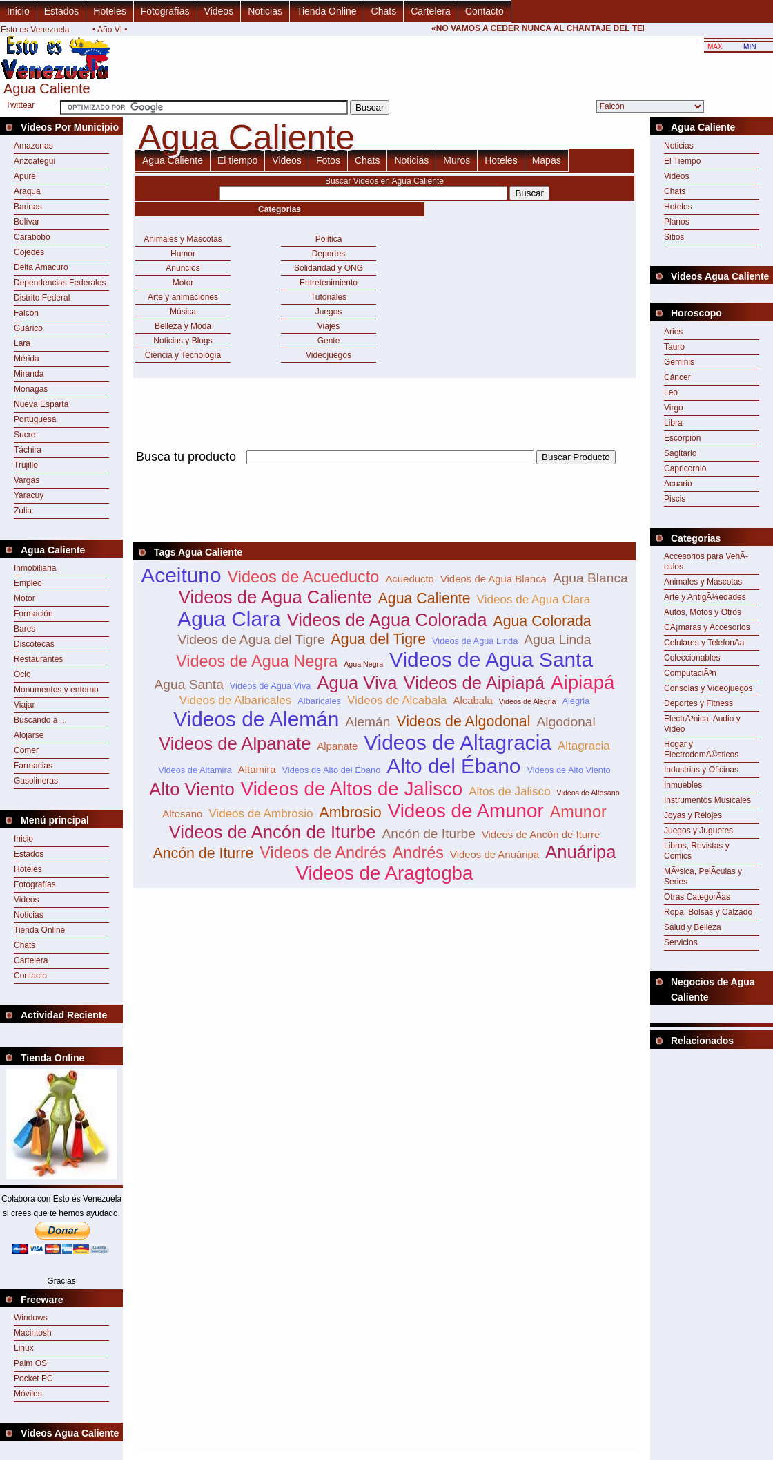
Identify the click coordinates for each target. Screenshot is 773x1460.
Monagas (31, 389)
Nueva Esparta (41, 404)
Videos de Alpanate (235, 743)
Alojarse (28, 735)
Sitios (674, 237)
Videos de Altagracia (457, 742)
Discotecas (34, 644)
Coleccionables (692, 658)
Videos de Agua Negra (256, 661)
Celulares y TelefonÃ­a (704, 642)
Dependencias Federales (60, 282)
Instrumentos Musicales (707, 800)
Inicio (18, 11)
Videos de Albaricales (235, 700)
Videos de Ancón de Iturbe (272, 832)
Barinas (28, 206)
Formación (33, 613)
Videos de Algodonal (463, 721)
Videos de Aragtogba (384, 873)
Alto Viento (191, 789)
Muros (456, 160)
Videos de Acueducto (303, 577)
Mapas (546, 160)
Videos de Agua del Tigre (251, 639)
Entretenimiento (329, 282)
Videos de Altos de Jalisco (352, 788)
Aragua (27, 191)
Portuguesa (35, 419)
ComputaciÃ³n (690, 673)
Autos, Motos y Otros (702, 612)
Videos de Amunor (466, 811)
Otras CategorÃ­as (697, 897)
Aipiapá (582, 682)
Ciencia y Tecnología (183, 355)
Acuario (678, 484)
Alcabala (473, 700)
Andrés (418, 853)
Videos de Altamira (194, 770)
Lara (22, 343)
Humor (182, 253)
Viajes (328, 326)
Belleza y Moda (183, 326)
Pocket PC (33, 1378)
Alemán (367, 721)
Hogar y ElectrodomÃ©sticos (701, 749)
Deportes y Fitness (698, 703)
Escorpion (682, 438)
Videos (219, 11)
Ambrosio (351, 812)
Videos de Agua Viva (270, 686)
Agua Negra (363, 664)
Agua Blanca (590, 578)
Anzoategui (34, 161)
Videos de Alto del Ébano (331, 770)
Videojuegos (328, 355)
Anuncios (182, 268)
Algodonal (565, 721)
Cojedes (29, 252)
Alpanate (337, 746)
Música (183, 311)
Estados (61, 11)
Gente (328, 340)
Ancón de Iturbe (428, 833)
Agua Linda (557, 639)
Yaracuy (28, 495)
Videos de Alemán (256, 719)
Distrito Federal (42, 298)
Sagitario (680, 453)
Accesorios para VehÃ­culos (706, 561)
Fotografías (165, 11)
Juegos (328, 311)
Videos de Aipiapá (474, 682)
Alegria (575, 701)
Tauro (674, 347)
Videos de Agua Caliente (275, 597)
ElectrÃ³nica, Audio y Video (702, 724)
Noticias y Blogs (182, 340)
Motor (24, 598)
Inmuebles (683, 785)
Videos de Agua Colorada (387, 619)
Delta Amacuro (41, 267)
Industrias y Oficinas (701, 770)
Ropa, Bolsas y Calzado (708, 912)
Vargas (26, 480)
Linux (24, 1348)
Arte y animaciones (183, 297)
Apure (25, 176)
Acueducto (409, 579)
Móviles (28, 1394)
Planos (676, 222)
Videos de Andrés (323, 853)
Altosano (182, 813)
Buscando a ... (40, 720)
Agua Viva (357, 682)
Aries (673, 331)
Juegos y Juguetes (698, 830)
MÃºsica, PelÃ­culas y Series (703, 876)
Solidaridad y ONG (328, 268)
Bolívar (26, 222)
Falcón (26, 313)
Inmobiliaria (35, 568)
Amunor (578, 812)
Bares (24, 629)
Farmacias (33, 765)
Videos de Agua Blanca (493, 579)
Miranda (28, 374)
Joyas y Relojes (693, 815)
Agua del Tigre (379, 639)
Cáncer (677, 377)
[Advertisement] (711, 1083)
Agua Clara (228, 618)
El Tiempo (682, 161)
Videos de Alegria (527, 701)
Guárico (28, 328)
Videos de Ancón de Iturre (541, 834)
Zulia (23, 510)
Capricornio (685, 468)
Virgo (673, 408)
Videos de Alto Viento (568, 770)
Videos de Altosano (588, 792)
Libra (673, 423)
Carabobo (32, 237)
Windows (31, 1317)
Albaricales (319, 701)
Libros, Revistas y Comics (697, 851)
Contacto (484, 11)
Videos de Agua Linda (475, 641)
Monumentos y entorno (56, 689)
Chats (384, 11)
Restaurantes (38, 659)
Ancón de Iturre (203, 853)
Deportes (329, 253)
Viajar (24, 705)
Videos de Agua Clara (534, 599)
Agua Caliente (172, 160)
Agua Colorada (542, 621)
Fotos (328, 160)
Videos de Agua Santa (491, 659)
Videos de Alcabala (397, 700)
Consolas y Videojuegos (708, 688)
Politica (328, 239)
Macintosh (33, 1333)
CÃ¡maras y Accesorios (707, 627)
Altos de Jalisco (509, 791)
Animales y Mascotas (183, 239)
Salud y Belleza (692, 927)
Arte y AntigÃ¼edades (705, 597)
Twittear (20, 105)
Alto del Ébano (453, 766)
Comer (26, 750)
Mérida (26, 358)
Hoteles (109, 11)
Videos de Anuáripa (494, 854)
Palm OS (30, 1363)
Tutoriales (328, 297)
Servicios (681, 942)
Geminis (679, 362)
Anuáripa (580, 852)
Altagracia (584, 745)
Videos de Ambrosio (260, 813)
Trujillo (26, 465)
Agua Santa (189, 684)
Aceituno (181, 575)
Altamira (257, 769)
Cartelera (431, 11)
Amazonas (33, 146)
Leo (671, 392)
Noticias (265, 11)
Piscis (674, 499)
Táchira (27, 450)
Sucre (24, 434)
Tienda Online (327, 11)
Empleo (28, 583)
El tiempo (237, 160)
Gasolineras (36, 781)
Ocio (22, 674)
